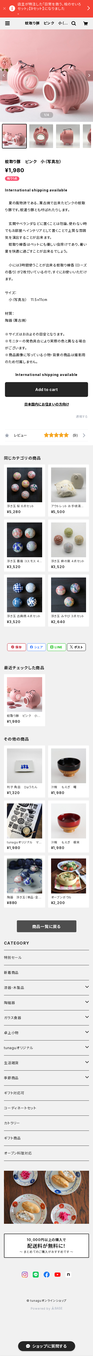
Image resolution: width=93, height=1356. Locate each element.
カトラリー (12, 1123)
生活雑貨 (11, 1063)
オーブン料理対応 (18, 1153)
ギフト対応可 (14, 1093)
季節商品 (11, 1078)
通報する (82, 416)
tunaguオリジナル (18, 1048)
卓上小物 (11, 1033)
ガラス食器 (12, 1018)
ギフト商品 (12, 1138)
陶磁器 (9, 1003)
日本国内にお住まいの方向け (46, 404)
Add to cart (46, 389)
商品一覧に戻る (46, 926)
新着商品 (11, 972)
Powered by (46, 1308)
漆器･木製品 (14, 987)
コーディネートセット (20, 1108)
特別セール (13, 957)
